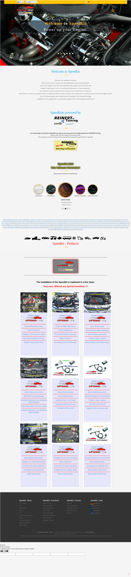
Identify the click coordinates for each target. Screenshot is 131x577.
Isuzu (126, 222)
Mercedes (39, 226)
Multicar (61, 226)
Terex (96, 228)
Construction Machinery (26, 515)
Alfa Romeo (10, 220)
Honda (86, 222)
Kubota (52, 224)
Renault (120, 226)
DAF (89, 220)
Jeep (16, 224)
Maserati (4, 226)
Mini (48, 226)
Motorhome (22, 508)
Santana (23, 228)
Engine (21, 518)
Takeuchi (86, 228)
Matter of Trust (47, 503)
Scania (29, 228)
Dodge (117, 220)
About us (69, 503)
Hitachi (74, 222)
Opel (89, 226)
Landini (81, 224)
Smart (49, 228)
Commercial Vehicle (24, 520)
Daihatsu (95, 220)
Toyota (102, 228)
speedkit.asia (96, 513)
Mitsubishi (54, 226)
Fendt (17, 222)
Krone (46, 224)
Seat (34, 228)
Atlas (17, 220)
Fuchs (39, 222)
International (120, 222)
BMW (26, 220)
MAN (121, 224)
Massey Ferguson (14, 226)
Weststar (68, 229)
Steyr (62, 228)
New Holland (76, 226)
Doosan (122, 220)
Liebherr (97, 224)
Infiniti (112, 222)
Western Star (60, 229)
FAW (12, 222)
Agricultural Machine (25, 523)
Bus (20, 513)
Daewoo (84, 220)
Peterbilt (100, 226)
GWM (64, 222)
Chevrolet (47, 220)
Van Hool (113, 228)
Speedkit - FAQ (47, 518)
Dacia (78, 220)
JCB (13, 224)
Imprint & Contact (72, 510)
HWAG (100, 222)
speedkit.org (95, 508)
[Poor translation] (6, 551)
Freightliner (32, 222)
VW (54, 229)
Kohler (41, 224)
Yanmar (75, 229)
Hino (69, 222)
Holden (80, 222)
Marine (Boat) (23, 525)
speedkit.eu (96, 510)
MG (44, 226)
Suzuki (80, 228)
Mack (109, 224)
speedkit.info (96, 506)
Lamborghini (60, 224)
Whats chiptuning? (48, 508)
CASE (37, 220)
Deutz (111, 220)
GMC (51, 222)
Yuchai (81, 229)
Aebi (4, 220)
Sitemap (69, 513)
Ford (25, 222)
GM (48, 222)
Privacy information (72, 506)
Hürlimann (93, 222)
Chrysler (54, 220)
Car (20, 506)
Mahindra (115, 224)
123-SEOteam (89, 532)
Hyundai (106, 222)
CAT (42, 220)
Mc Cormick (30, 226)
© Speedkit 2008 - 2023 (44, 532)
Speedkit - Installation (49, 515)
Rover (126, 226)
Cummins (72, 220)
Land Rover (74, 224)
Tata (91, 228)
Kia (37, 224)
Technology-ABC (47, 506)
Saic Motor (11, 228)
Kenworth (31, 224)
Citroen (61, 220)
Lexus (91, 224)
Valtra (107, 228)
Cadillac (32, 220)
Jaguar (8, 224)
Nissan (84, 226)
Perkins (94, 226)
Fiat (21, 222)
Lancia (67, 224)
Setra (38, 228)
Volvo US (124, 228)
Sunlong (73, 228)
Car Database (23, 503)
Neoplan (68, 226)
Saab (4, 228)
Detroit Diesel (104, 220)
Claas (66, 220)
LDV (86, 224)
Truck (20, 510)
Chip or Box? (46, 510)
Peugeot (107, 226)
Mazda (23, 226)
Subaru (67, 228)
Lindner (103, 224)
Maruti (126, 224)
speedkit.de (96, 503)
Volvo (49, 229)
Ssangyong (55, 228)
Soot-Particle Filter (48, 513)
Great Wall (58, 222)
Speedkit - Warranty (48, 520)
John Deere (23, 224)
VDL (119, 228)
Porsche (114, 226)
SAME (17, 228)
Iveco (3, 224)
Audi (21, 220)
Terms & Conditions (72, 508)
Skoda (44, 228)
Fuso (43, 222)
